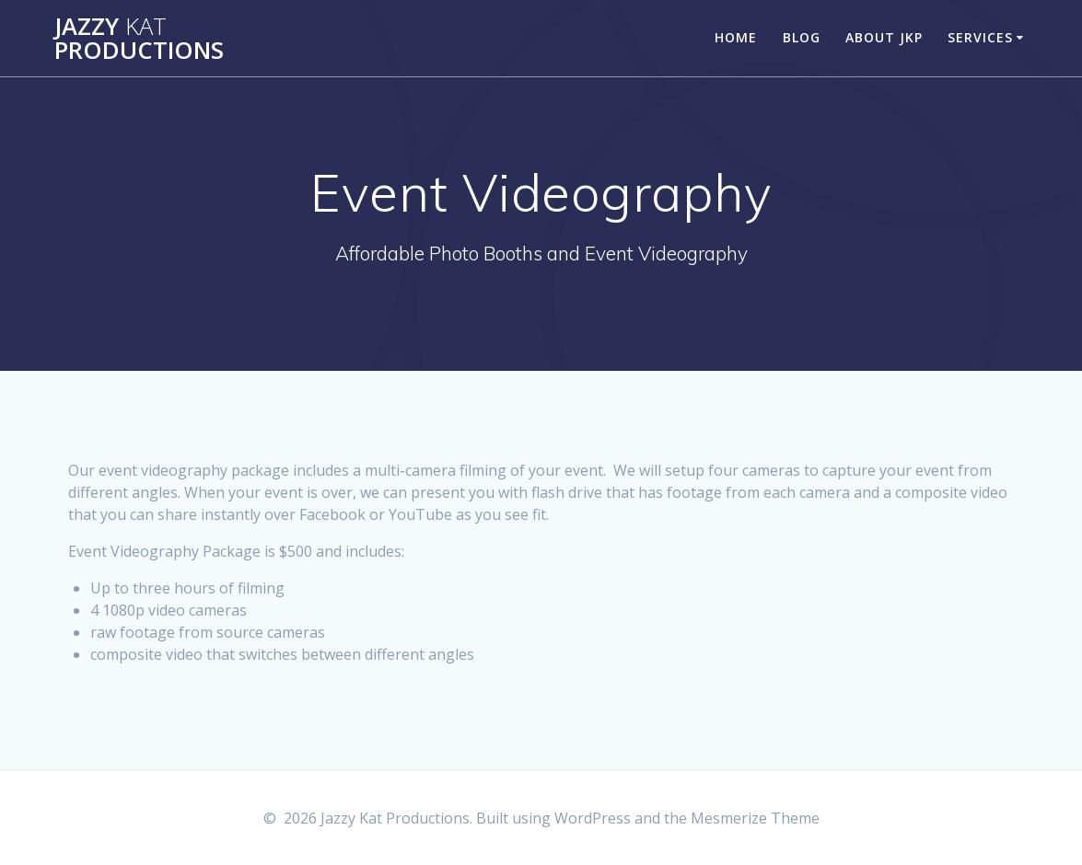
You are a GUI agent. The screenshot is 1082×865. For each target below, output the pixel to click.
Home (736, 37)
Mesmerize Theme (755, 818)
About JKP (884, 37)
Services (980, 37)
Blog (801, 37)
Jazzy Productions (139, 38)
